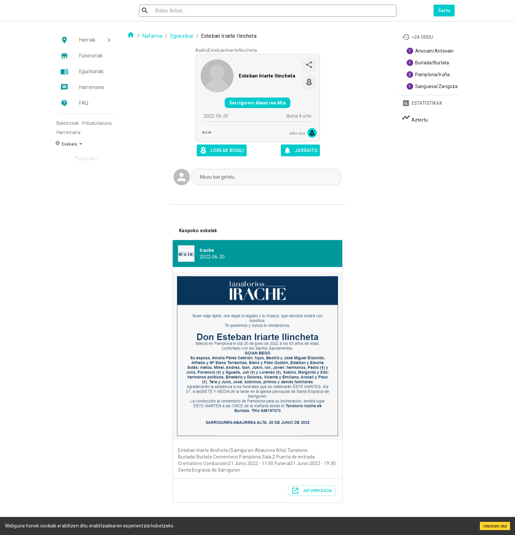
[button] (86, 40)
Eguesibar (181, 36)
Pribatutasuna (97, 123)
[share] (309, 65)
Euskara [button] (66, 143)
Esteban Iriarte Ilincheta (267, 76)
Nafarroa (152, 36)
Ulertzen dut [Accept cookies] (495, 526)
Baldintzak (67, 123)
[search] (174, 10)
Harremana (68, 132)
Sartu (444, 10)
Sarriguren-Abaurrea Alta (257, 102)
